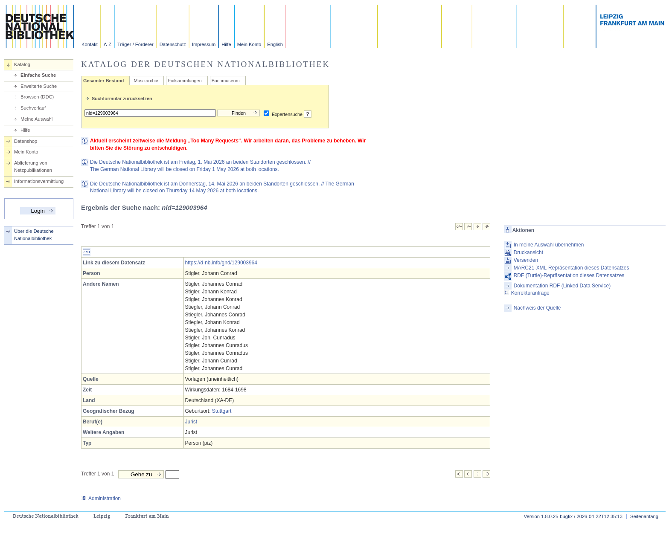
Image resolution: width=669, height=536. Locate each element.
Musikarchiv (146, 80)
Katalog (22, 64)
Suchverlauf (33, 107)
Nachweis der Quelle (537, 308)
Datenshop (25, 141)
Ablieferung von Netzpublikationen (33, 166)
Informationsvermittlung (39, 181)
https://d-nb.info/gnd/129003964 (221, 263)
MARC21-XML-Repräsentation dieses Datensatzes (571, 268)
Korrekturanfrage (527, 293)
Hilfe (226, 44)
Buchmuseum (226, 80)
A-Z (107, 44)
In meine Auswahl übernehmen (549, 245)
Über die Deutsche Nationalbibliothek (34, 235)
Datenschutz (173, 44)
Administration (101, 498)
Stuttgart (221, 411)
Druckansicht (528, 252)
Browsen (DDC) (37, 96)
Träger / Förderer (135, 44)
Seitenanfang (644, 516)
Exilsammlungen (184, 80)
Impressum (203, 44)
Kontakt (89, 44)
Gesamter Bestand (103, 80)
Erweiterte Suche (38, 86)
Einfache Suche (38, 75)
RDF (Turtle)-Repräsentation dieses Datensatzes (569, 275)
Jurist (191, 422)
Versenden (526, 260)
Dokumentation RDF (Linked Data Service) (562, 286)
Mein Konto (249, 44)
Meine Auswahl (36, 119)
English (275, 44)
